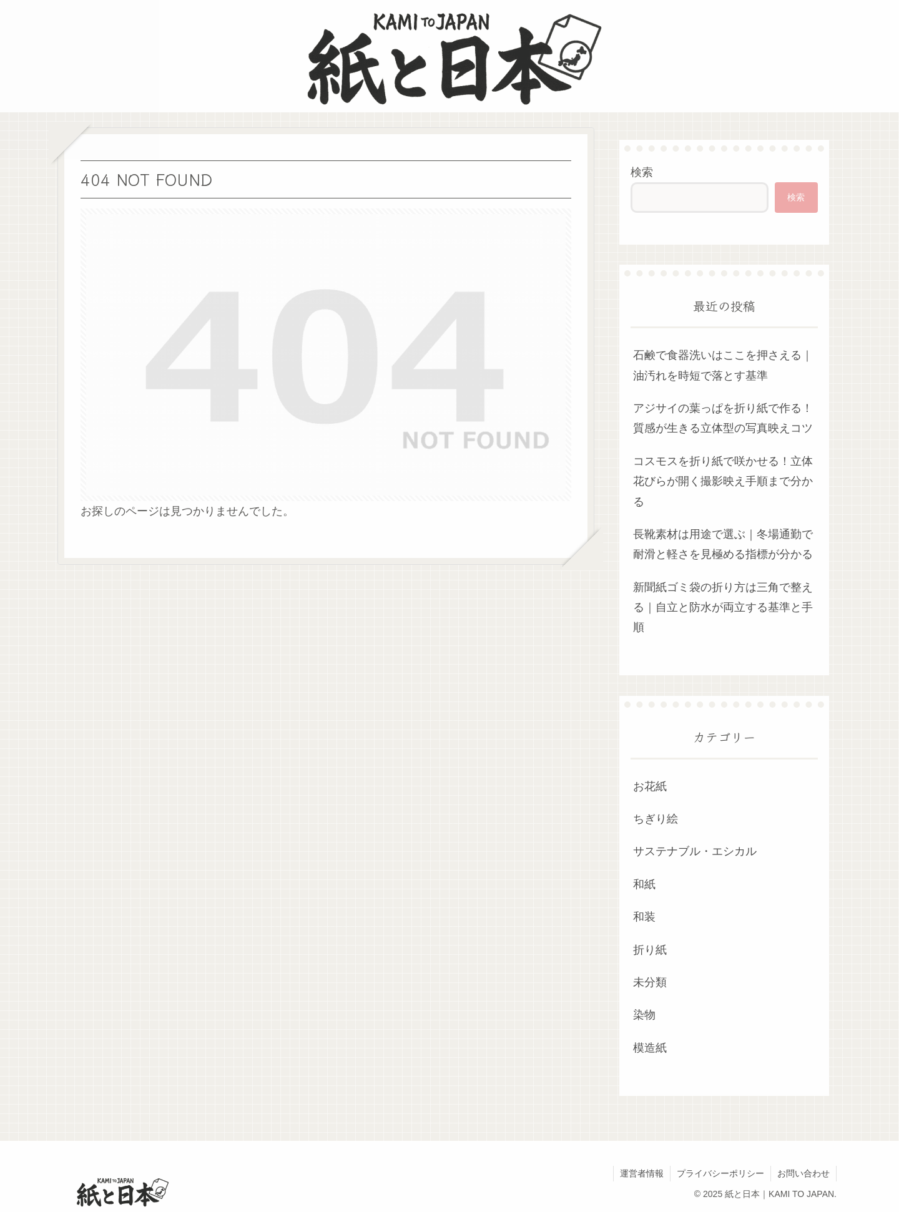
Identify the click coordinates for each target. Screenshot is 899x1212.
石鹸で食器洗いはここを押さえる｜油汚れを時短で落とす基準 (723, 365)
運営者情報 (642, 1173)
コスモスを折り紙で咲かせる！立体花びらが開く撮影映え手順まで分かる (723, 481)
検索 (642, 172)
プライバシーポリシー (720, 1173)
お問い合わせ (803, 1173)
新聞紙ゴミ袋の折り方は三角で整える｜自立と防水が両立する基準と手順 (723, 607)
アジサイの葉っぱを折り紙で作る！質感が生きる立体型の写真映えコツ (723, 418)
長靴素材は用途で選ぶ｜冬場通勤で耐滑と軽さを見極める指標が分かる (723, 544)
